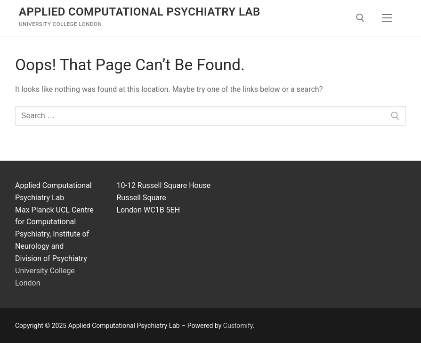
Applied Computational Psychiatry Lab (139, 11)
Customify (238, 325)
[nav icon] (387, 18)
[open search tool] (360, 18)
